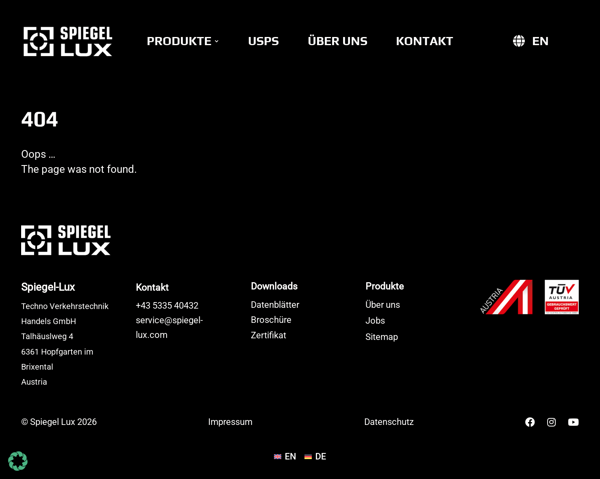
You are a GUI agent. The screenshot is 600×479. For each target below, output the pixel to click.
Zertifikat (268, 335)
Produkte (179, 41)
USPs (263, 41)
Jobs (375, 321)
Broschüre (271, 320)
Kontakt (424, 41)
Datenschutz (389, 422)
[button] (18, 461)
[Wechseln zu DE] (315, 457)
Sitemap (381, 337)
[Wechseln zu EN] (540, 41)
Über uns (337, 41)
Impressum (230, 422)
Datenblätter (275, 305)
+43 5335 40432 (167, 305)
